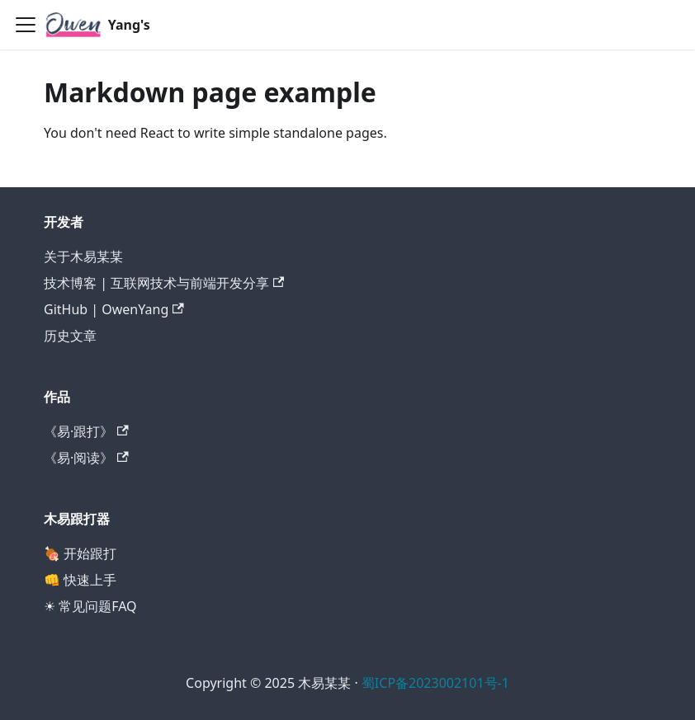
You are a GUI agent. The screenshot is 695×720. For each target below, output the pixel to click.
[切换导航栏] (25, 24)
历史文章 (70, 336)
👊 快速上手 (80, 580)
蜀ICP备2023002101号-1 (435, 683)
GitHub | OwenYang (114, 309)
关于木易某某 (83, 256)
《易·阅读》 (86, 458)
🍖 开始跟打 (80, 553)
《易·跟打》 (86, 431)
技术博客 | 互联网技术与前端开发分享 (164, 283)
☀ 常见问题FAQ (90, 606)
